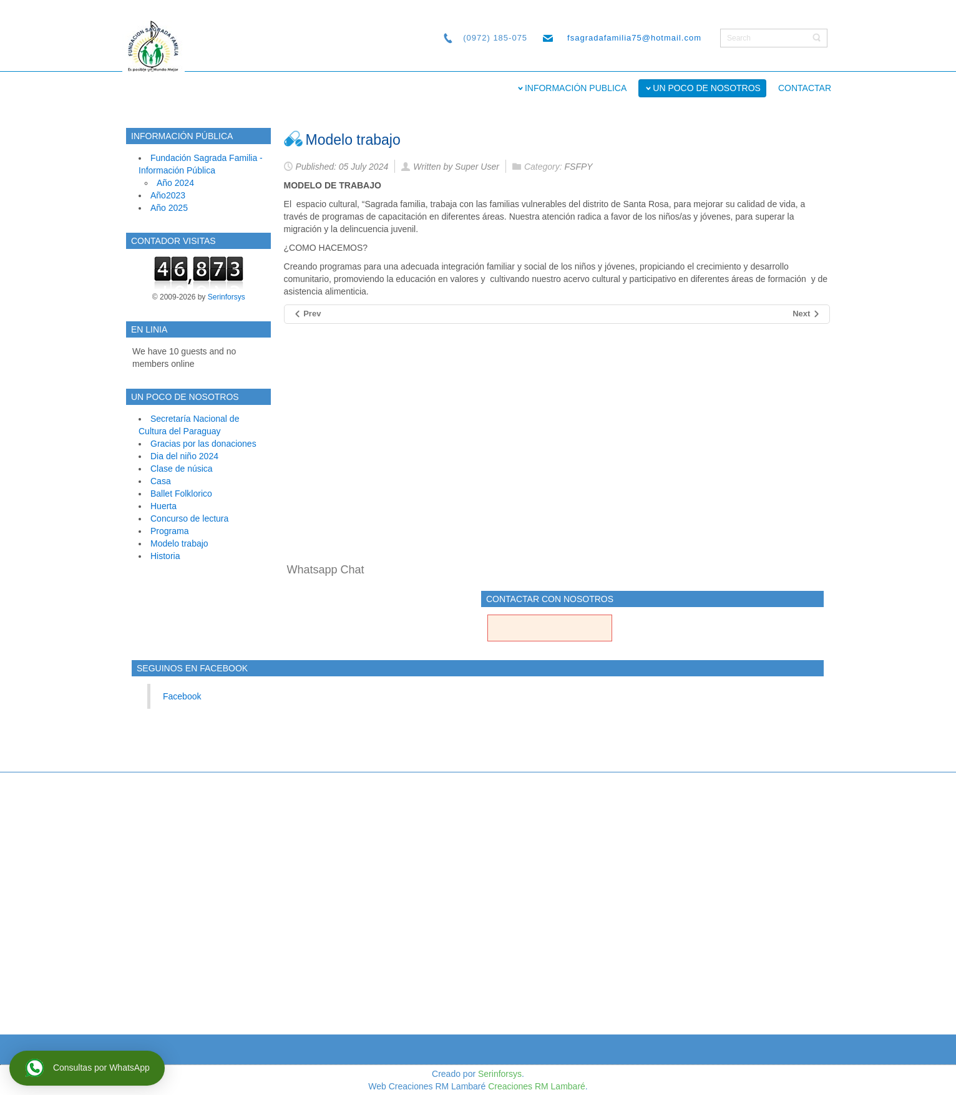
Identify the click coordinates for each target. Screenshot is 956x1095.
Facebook (182, 696)
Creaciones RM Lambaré (536, 1086)
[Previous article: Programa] (307, 314)
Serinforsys (226, 297)
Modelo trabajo (353, 140)
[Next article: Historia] (806, 314)
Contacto (550, 640)
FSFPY (579, 167)
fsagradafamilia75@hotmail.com (634, 37)
